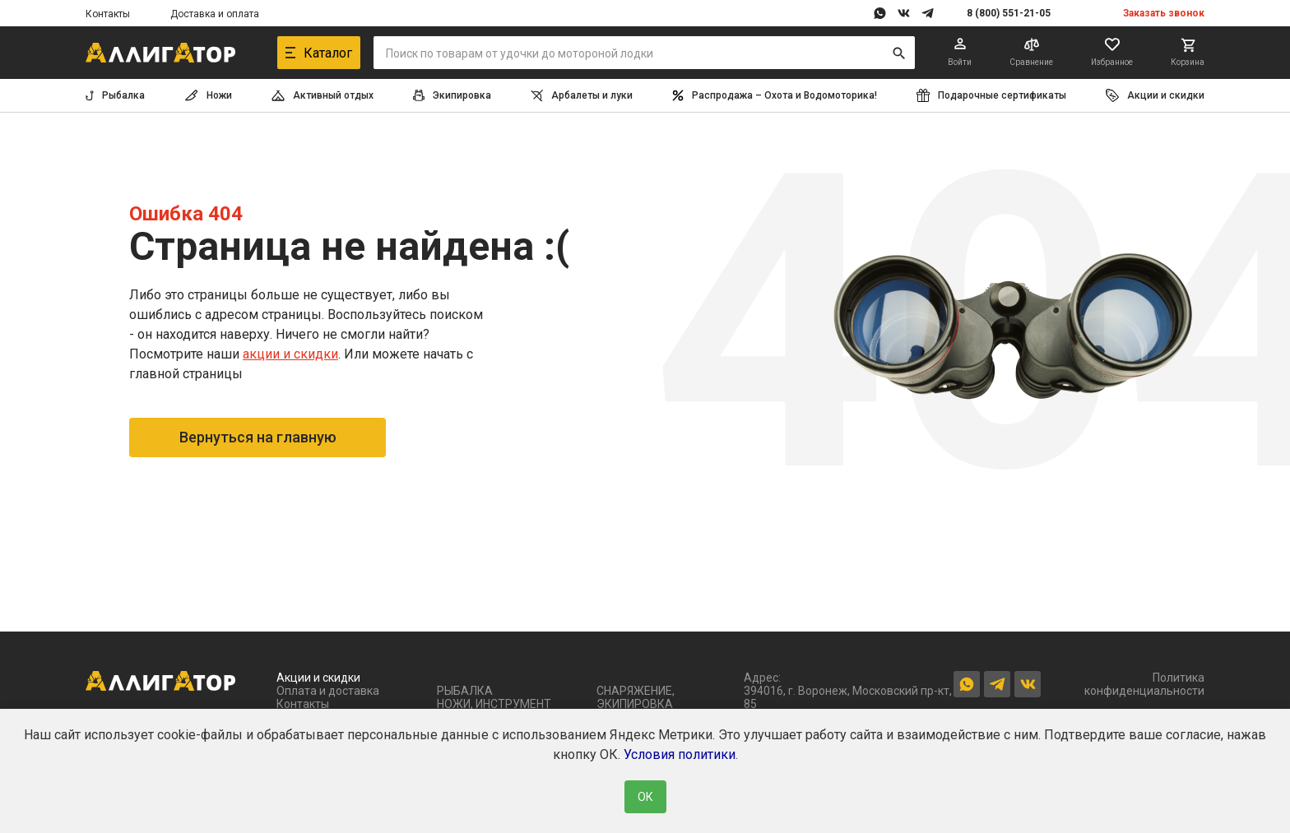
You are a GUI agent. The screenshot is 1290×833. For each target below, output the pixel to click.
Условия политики (679, 754)
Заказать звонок (1163, 13)
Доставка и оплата (214, 14)
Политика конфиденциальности (1144, 684)
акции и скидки (290, 354)
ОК (645, 796)
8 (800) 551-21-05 (1009, 13)
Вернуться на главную (257, 437)
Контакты (108, 14)
